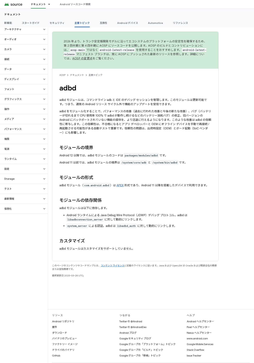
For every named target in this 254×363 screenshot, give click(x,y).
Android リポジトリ (63, 321)
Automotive (155, 23)
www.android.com (197, 338)
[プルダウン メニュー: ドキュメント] (50, 4)
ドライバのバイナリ (63, 349)
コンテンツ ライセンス (112, 265)
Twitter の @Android (130, 321)
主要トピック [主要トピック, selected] (82, 23)
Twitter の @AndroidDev (133, 327)
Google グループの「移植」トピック (140, 355)
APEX (120, 185)
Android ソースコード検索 (75, 4)
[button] (21, 29)
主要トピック (95, 75)
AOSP (62, 75)
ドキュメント (12, 14)
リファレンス (180, 23)
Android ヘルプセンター (200, 321)
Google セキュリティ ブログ (135, 338)
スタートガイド (31, 23)
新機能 (8, 23)
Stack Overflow (195, 349)
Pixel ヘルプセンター (198, 327)
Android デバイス (127, 23)
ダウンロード (59, 332)
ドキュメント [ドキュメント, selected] (38, 4)
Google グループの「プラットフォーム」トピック (147, 344)
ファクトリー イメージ (65, 344)
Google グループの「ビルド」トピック (141, 349)
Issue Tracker (194, 355)
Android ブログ (128, 332)
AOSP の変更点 (82, 58)
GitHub (56, 355)
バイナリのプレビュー (64, 338)
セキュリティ (57, 23)
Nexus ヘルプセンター (199, 332)
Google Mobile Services (200, 344)
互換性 (103, 23)
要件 (54, 327)
